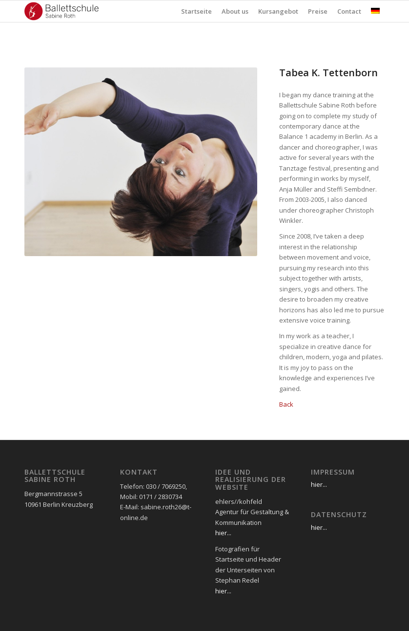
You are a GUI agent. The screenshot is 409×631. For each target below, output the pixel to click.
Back (286, 404)
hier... (223, 532)
